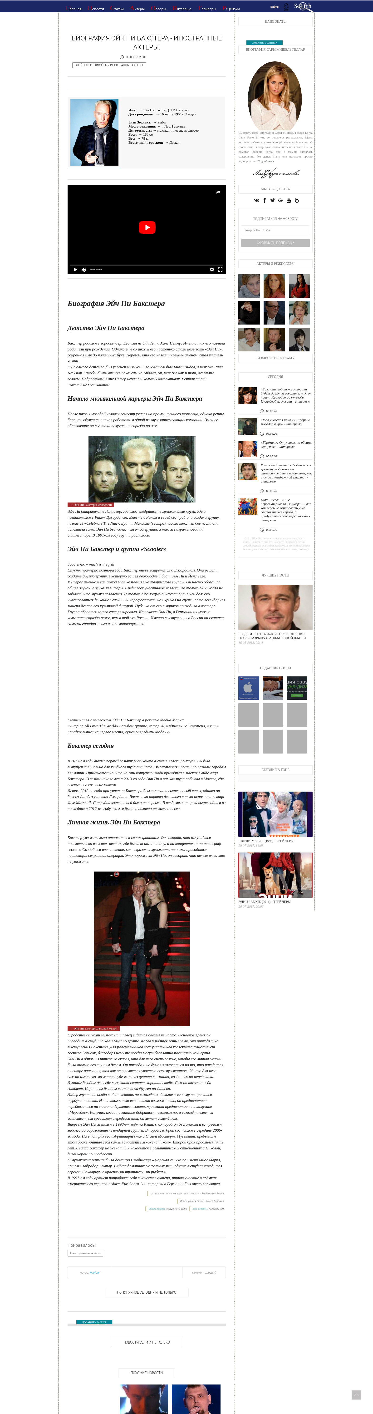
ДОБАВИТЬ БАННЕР (94, 1322)
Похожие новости (147, 1373)
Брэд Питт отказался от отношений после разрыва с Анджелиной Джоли (272, 636)
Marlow (94, 1272)
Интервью (181, 8)
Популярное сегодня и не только (146, 1292)
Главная (73, 8)
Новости (96, 8)
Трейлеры (206, 8)
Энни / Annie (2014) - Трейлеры (264, 902)
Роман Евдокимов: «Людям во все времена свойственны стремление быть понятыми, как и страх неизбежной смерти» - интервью (286, 473)
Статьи (117, 8)
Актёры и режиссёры (92, 65)
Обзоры (158, 8)
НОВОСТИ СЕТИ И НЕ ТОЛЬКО (146, 1342)
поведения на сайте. (176, 1208)
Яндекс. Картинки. (215, 1201)
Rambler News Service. (213, 1193)
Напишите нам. (216, 1208)
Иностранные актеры (126, 65)
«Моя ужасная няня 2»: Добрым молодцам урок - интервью (285, 422)
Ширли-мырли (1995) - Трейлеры (266, 841)
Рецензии (231, 8)
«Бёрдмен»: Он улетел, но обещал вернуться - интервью (286, 444)
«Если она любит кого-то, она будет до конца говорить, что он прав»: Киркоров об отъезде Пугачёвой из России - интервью (286, 395)
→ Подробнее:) (263, 161)
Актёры (137, 8)
